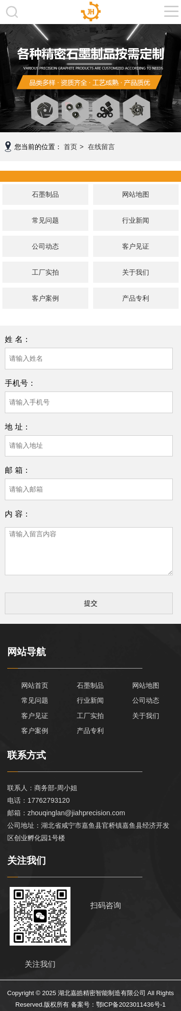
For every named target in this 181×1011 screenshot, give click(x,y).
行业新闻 (135, 220)
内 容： (17, 513)
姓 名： (17, 339)
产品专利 (135, 298)
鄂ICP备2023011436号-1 (131, 1004)
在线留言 (101, 147)
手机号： (20, 383)
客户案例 (45, 298)
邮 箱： (17, 470)
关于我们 (135, 272)
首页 (70, 147)
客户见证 (135, 246)
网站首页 (34, 685)
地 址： (17, 426)
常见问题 (45, 220)
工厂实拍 (45, 272)
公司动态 (45, 246)
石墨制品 (45, 194)
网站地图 (135, 194)
